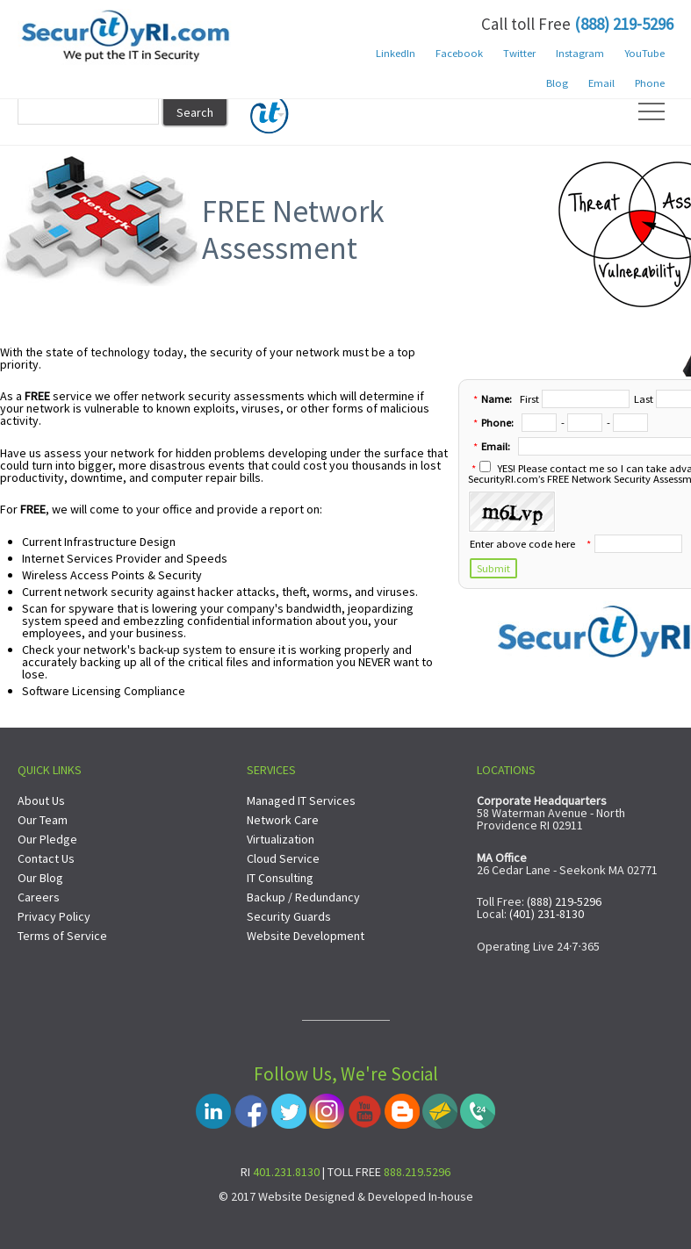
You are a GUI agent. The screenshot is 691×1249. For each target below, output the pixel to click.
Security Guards (289, 916)
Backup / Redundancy (303, 897)
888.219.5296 (417, 1172)
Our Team (43, 820)
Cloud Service (283, 858)
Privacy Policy (54, 916)
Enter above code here (522, 543)
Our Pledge (47, 839)
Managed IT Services (301, 800)
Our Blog (40, 878)
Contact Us (46, 858)
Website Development (305, 936)
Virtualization (280, 839)
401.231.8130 (286, 1172)
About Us (41, 800)
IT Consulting (280, 878)
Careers (39, 897)
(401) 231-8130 (546, 914)
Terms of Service (62, 936)
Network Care (283, 820)
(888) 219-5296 (623, 23)
